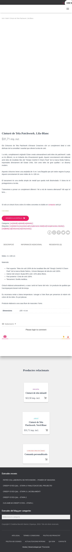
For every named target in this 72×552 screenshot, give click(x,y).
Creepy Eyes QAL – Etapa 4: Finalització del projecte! (27, 486)
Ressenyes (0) (55, 245)
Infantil (36, 389)
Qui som (52, 541)
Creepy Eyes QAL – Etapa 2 (15, 497)
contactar (51, 205)
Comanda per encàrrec (36, 450)
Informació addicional (31, 245)
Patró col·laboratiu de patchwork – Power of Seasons (29, 480)
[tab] (10, 244)
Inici (3, 18)
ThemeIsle (46, 547)
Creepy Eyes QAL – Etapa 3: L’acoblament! (22, 491)
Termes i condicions (31, 535)
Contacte (62, 541)
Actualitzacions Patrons (35, 541)
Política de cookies (13, 541)
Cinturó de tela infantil (36, 393)
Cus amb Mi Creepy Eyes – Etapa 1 (18, 503)
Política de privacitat (51, 535)
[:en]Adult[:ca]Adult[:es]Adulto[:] (21, 223)
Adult (7, 18)
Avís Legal (16, 535)
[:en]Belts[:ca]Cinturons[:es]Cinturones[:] (16, 229)
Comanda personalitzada (36, 454)
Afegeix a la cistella (14, 218)
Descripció (9, 245)
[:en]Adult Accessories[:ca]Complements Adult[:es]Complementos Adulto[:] (37, 226)
